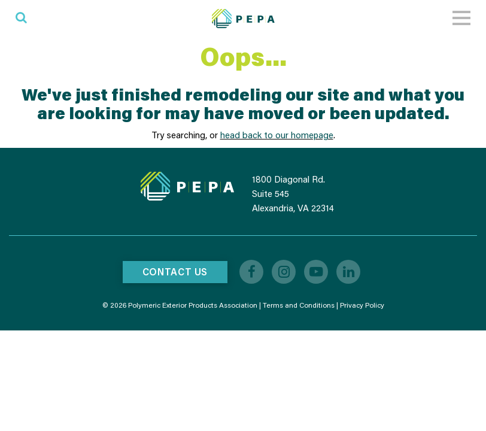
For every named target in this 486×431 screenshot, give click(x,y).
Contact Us (175, 271)
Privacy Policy (362, 305)
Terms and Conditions (299, 305)
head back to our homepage (276, 135)
